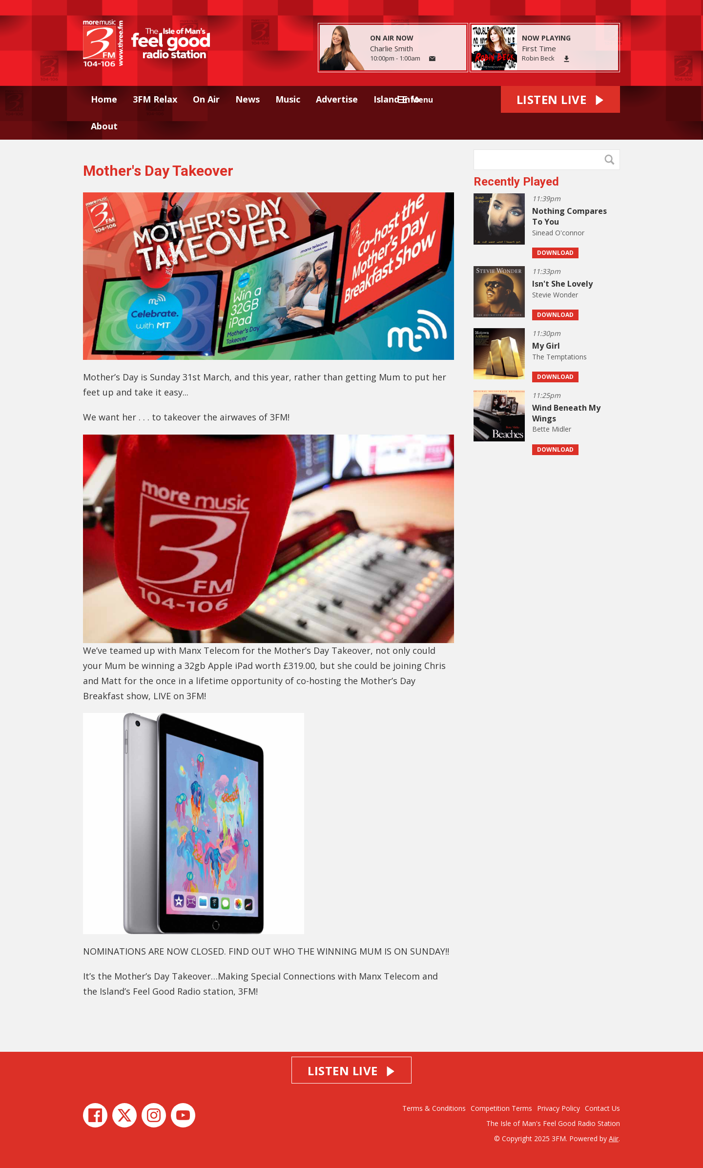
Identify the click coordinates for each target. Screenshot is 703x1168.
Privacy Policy (558, 1108)
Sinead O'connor (558, 232)
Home (104, 99)
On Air (206, 99)
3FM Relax (155, 99)
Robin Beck (538, 58)
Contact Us (602, 1108)
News (247, 99)
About (104, 126)
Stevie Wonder (555, 294)
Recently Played (516, 181)
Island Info (396, 99)
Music (287, 99)
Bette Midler (551, 429)
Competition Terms (501, 1108)
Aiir (614, 1138)
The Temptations (559, 356)
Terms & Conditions (434, 1108)
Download (555, 253)
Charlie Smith (391, 48)
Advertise (337, 99)
